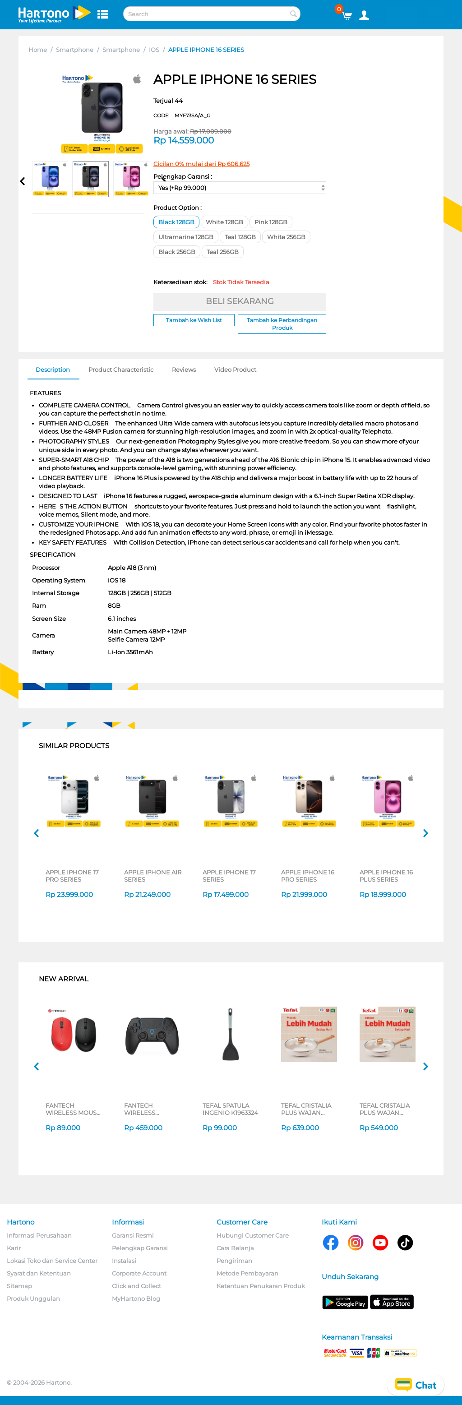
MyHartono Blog (136, 1298)
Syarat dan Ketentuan (39, 1273)
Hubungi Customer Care (253, 1235)
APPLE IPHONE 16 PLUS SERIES (386, 876)
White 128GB (224, 222)
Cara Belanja (235, 1248)
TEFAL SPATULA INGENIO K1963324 (230, 1109)
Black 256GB (176, 251)
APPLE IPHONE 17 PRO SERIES (72, 876)
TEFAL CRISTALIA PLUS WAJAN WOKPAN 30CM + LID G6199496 (306, 1109)
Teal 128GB (240, 236)
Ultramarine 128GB (185, 236)
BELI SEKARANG (240, 301)
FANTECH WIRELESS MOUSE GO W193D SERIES (73, 1109)
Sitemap (19, 1285)
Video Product (235, 369)
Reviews (184, 369)
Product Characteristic (120, 369)
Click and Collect (136, 1285)
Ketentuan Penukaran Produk (261, 1285)
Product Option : (177, 207)
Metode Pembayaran (247, 1273)
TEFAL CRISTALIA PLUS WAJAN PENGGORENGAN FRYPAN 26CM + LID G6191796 (388, 1109)
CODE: (182, 115)
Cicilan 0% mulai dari (201, 163)
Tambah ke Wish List (194, 320)
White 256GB (286, 236)
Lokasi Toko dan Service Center (52, 1260)
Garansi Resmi (133, 1235)
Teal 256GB (223, 251)
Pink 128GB (270, 222)
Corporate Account (139, 1273)
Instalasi (124, 1260)
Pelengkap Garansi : (182, 176)
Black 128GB (176, 222)
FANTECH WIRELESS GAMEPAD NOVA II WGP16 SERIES (151, 1109)
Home (37, 49)
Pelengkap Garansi (140, 1248)
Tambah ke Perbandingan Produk (282, 324)
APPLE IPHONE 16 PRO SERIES (307, 876)
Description (53, 369)
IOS (154, 49)
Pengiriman (234, 1260)
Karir (14, 1248)
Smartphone (74, 49)
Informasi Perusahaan (39, 1235)
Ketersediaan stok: (211, 282)
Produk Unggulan (33, 1298)
